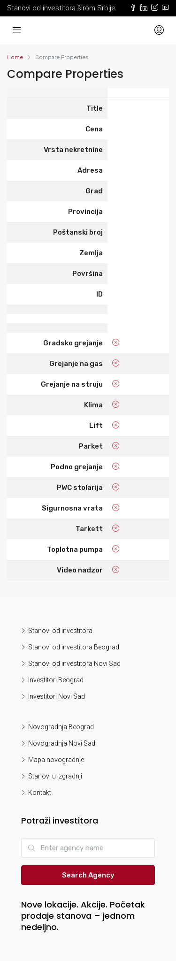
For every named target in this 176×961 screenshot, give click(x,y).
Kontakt (39, 792)
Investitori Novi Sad (56, 696)
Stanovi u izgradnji (55, 776)
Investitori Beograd (56, 680)
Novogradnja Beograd (61, 727)
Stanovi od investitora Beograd (73, 647)
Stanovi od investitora (60, 630)
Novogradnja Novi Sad (61, 743)
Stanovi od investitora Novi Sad (74, 663)
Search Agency (88, 875)
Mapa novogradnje (56, 759)
